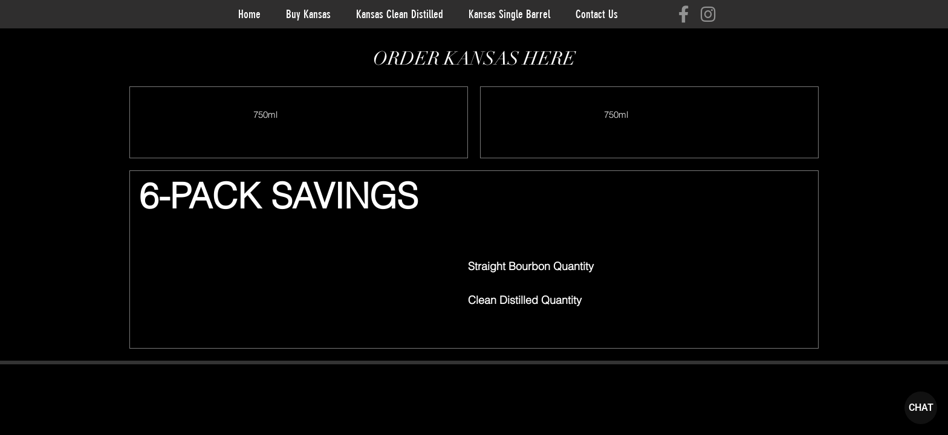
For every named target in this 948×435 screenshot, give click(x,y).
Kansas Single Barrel (509, 14)
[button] (548, 325)
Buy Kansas (308, 14)
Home (249, 14)
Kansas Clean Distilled (399, 14)
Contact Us (597, 14)
